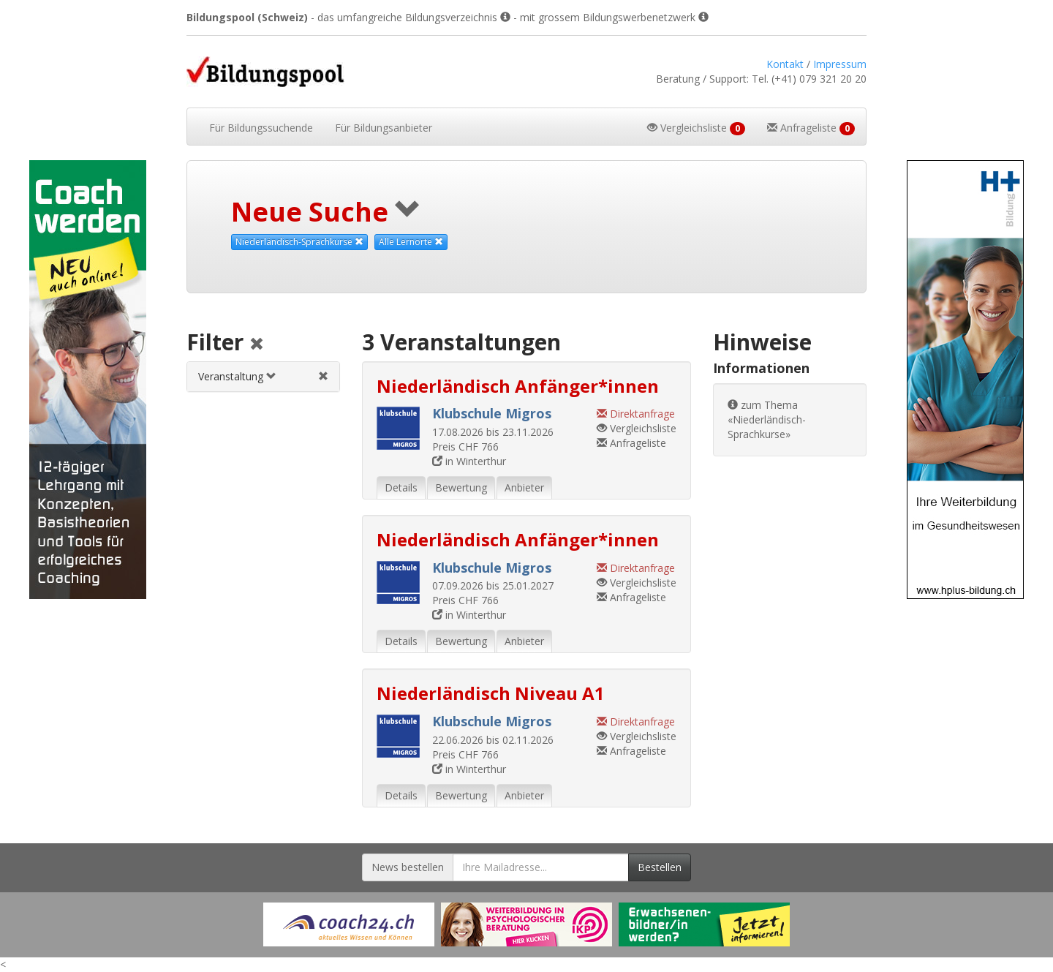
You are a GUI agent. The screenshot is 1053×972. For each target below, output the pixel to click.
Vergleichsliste (636, 428)
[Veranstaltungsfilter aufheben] (323, 376)
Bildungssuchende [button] (261, 128)
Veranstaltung (237, 376)
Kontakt (785, 64)
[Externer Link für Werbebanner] (348, 924)
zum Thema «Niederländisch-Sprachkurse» (767, 419)
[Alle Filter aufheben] (256, 345)
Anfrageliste (631, 443)
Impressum (840, 64)
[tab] (263, 376)
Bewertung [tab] (461, 487)
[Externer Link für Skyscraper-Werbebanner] (88, 379)
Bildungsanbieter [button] (383, 128)
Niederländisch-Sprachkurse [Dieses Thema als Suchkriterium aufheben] (299, 242)
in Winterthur (469, 461)
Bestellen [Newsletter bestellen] (660, 867)
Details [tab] (401, 487)
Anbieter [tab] (524, 487)
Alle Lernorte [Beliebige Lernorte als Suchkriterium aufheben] (411, 242)
